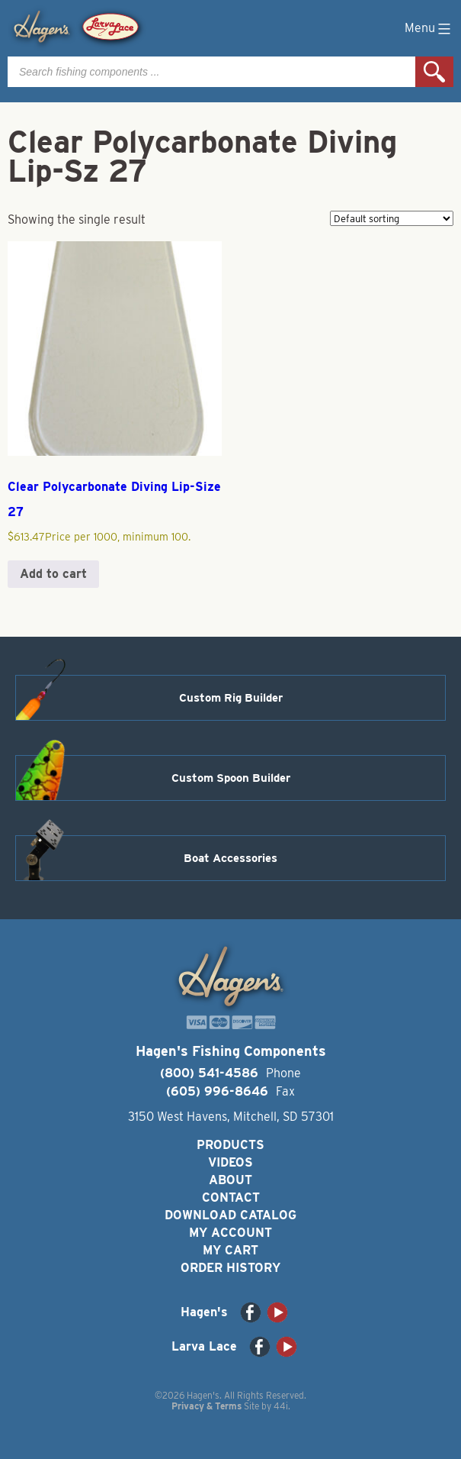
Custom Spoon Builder (230, 778)
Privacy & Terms (206, 1406)
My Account (230, 1232)
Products (230, 1145)
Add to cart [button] (53, 573)
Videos (230, 1162)
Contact (231, 1197)
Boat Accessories (230, 858)
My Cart (230, 1250)
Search (434, 71)
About (230, 1180)
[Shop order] (391, 218)
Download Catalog (230, 1215)
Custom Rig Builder (231, 698)
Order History (230, 1267)
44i (281, 1406)
